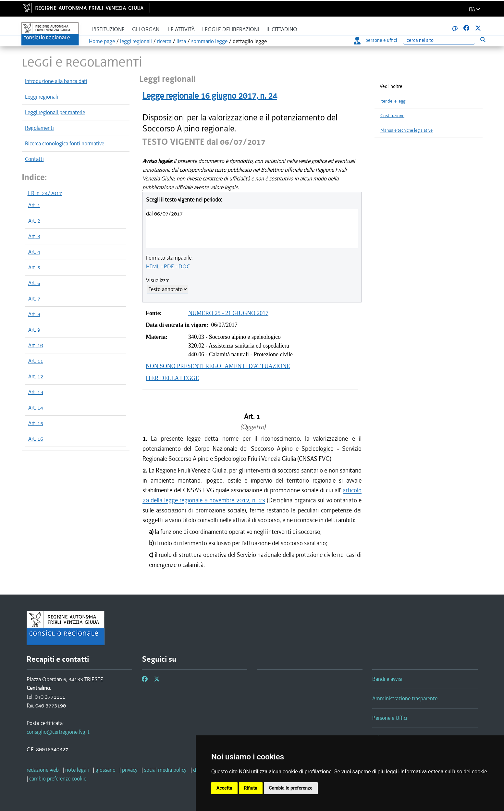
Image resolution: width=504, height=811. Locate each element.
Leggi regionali (41, 96)
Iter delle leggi (393, 101)
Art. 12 (35, 376)
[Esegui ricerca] (483, 39)
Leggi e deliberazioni (230, 29)
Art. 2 (34, 220)
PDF (169, 266)
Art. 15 (35, 423)
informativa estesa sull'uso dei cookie (443, 771)
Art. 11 (35, 360)
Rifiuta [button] (250, 788)
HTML (152, 266)
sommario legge (209, 41)
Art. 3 (34, 236)
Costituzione (392, 116)
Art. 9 (34, 329)
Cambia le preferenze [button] (291, 788)
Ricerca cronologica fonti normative (64, 143)
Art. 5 (34, 267)
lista (181, 41)
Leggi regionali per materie (55, 112)
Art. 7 (34, 298)
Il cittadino (281, 29)
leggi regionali (136, 41)
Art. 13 (35, 392)
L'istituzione (108, 29)
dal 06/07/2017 (164, 213)
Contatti (34, 159)
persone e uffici (375, 40)
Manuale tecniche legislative (406, 130)
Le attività (181, 29)
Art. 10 (35, 345)
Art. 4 (34, 251)
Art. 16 (35, 438)
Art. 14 (35, 407)
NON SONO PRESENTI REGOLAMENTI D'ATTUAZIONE (218, 366)
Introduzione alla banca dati (56, 81)
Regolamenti (39, 127)
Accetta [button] (224, 788)
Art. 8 (34, 314)
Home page (102, 41)
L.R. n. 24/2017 (45, 193)
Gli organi (146, 29)
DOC (184, 266)
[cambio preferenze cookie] (57, 778)
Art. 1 (34, 205)
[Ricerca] (439, 40)
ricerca (164, 41)
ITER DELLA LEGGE (172, 378)
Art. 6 (34, 283)
